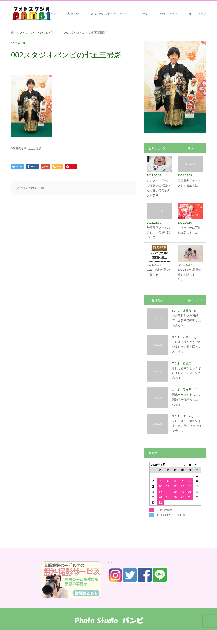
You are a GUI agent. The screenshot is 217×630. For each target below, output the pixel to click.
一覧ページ (191, 148)
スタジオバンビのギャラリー (109, 13)
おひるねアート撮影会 (171, 515)
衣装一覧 (73, 13)
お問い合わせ (168, 13)
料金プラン (48, 13)
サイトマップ (197, 13)
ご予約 (144, 13)
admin (32, 188)
